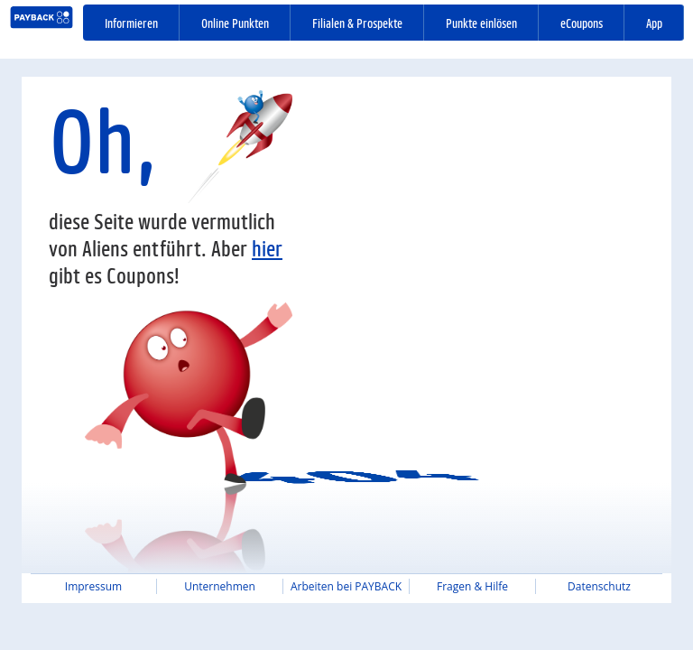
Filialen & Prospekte (357, 22)
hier (267, 248)
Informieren (131, 22)
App (654, 22)
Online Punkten (235, 22)
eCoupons (581, 22)
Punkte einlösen (481, 22)
